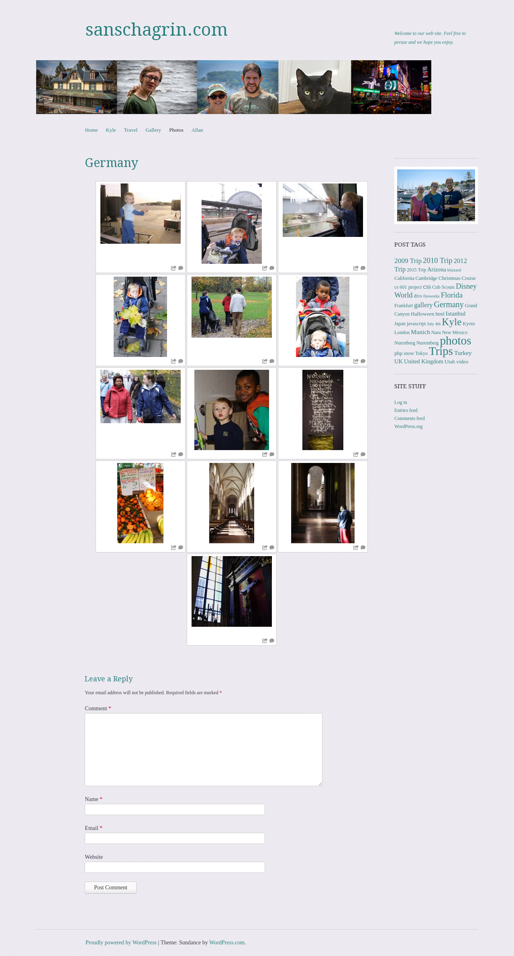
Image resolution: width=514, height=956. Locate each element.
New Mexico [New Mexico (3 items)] (454, 332)
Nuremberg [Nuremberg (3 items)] (427, 343)
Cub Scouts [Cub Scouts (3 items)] (443, 287)
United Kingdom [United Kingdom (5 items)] (423, 361)
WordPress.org (408, 426)
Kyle (111, 130)
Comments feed (409, 418)
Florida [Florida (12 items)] (452, 295)
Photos (176, 130)
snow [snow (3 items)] (409, 353)
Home (91, 130)
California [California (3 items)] (404, 278)
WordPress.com (227, 943)
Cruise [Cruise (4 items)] (469, 278)
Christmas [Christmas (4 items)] (450, 278)
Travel (130, 130)
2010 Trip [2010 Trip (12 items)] (438, 260)
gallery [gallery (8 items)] (423, 305)
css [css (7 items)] (427, 286)
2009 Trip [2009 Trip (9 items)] (408, 261)
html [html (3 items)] (439, 314)
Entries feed (406, 410)
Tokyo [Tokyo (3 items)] (421, 353)
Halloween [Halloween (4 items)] (422, 314)
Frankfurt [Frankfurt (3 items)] (403, 305)
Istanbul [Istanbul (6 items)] (456, 313)
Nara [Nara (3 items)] (436, 332)
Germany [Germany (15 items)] (449, 304)
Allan (197, 130)
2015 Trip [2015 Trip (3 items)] (416, 270)
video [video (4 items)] (462, 362)
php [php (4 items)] (398, 353)
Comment (98, 708)
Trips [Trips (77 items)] (441, 350)
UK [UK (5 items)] (398, 361)
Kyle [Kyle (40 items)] (451, 321)
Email (93, 828)
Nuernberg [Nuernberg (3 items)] (404, 343)
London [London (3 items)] (402, 332)
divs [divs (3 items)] (418, 296)
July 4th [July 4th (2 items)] (434, 324)
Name (93, 799)
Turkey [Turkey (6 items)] (463, 352)
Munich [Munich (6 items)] (420, 331)
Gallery (153, 130)
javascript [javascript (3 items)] (416, 323)
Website (94, 857)
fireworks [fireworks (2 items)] (431, 296)
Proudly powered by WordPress (121, 943)
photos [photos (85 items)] (455, 340)
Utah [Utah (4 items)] (450, 362)
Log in (400, 402)
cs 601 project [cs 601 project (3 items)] (408, 287)
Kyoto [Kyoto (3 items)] (469, 323)
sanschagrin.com (157, 29)
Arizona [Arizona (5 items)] (436, 269)
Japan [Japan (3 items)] (400, 323)
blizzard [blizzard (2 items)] (454, 270)
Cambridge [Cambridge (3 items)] (426, 278)
